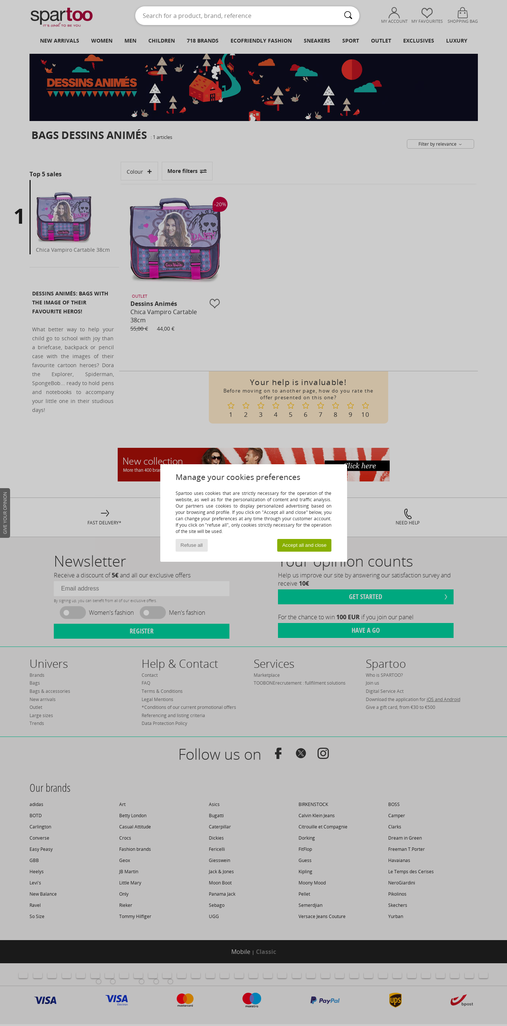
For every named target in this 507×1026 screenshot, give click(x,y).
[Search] (348, 15)
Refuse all (191, 545)
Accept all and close (304, 545)
